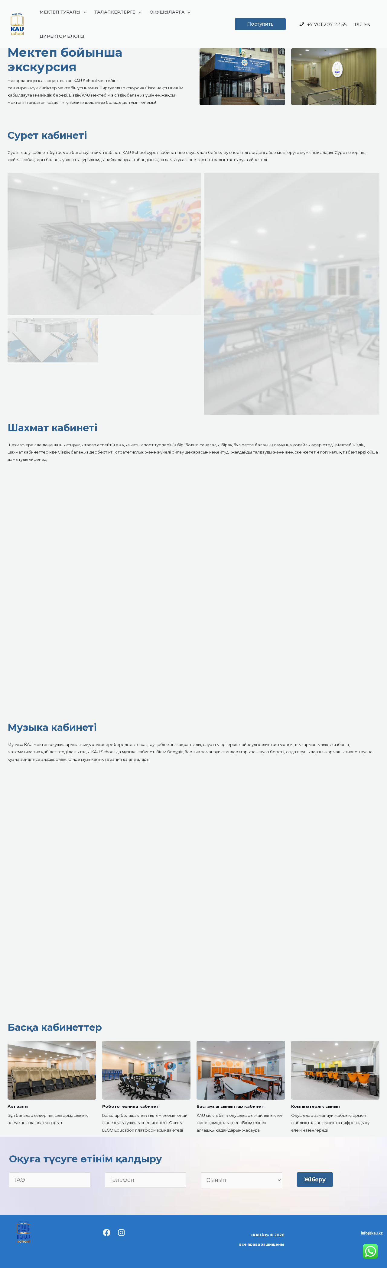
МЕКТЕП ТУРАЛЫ (63, 12)
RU (358, 24)
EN (367, 24)
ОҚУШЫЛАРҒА (170, 12)
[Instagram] (121, 1232)
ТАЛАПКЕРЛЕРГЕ (117, 12)
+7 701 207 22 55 (323, 24)
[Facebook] (106, 1232)
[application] (83, 12)
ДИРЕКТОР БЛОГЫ (62, 36)
